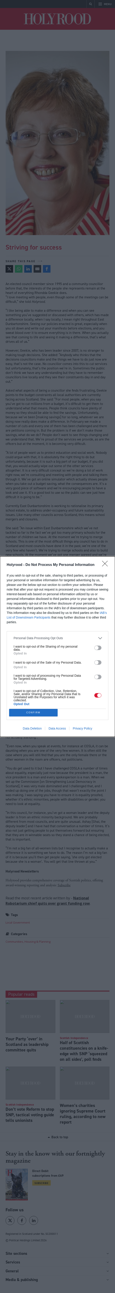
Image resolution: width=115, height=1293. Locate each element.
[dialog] (57, 646)
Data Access (57, 728)
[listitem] (57, 638)
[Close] (106, 565)
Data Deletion (32, 728)
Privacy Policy (82, 728)
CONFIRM (33, 712)
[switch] (97, 648)
